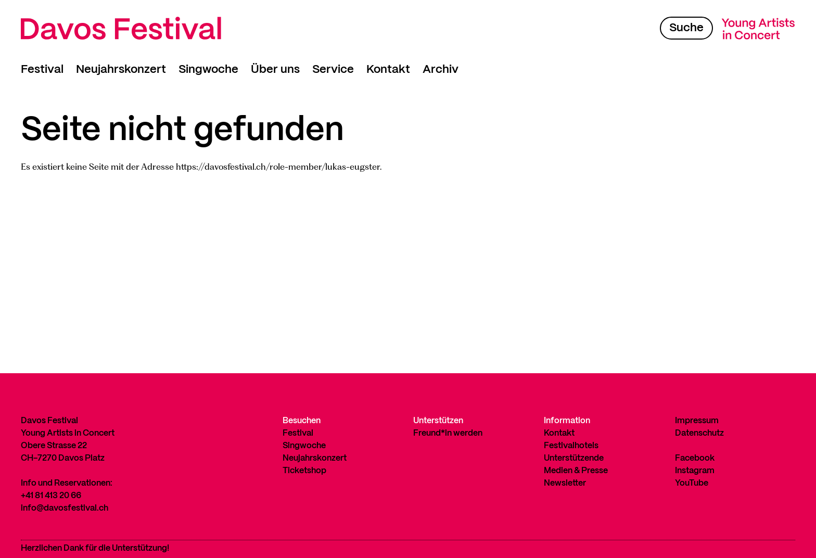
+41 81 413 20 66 (51, 496)
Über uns (275, 69)
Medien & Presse (576, 471)
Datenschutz (699, 433)
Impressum (697, 421)
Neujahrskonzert (121, 69)
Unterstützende (574, 458)
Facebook (695, 458)
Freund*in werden (447, 433)
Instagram (695, 471)
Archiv (440, 69)
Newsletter (565, 483)
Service (333, 69)
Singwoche (208, 69)
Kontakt (388, 69)
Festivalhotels (571, 446)
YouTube (691, 483)
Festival (42, 69)
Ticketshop (304, 471)
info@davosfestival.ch (64, 508)
